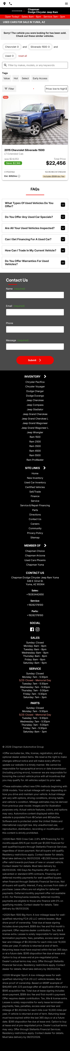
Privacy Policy (35, 532)
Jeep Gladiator (35, 409)
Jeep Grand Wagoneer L (35, 427)
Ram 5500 (35, 455)
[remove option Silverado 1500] (40, 47)
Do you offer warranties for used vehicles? (35, 262)
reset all (22, 55)
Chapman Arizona (35, 555)
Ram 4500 (35, 450)
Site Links (32, 468)
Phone (9, 323)
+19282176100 (35, 604)
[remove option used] (9, 56)
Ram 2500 (35, 441)
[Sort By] (56, 88)
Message (17, 340)
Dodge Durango (35, 395)
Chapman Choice (35, 550)
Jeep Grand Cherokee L (35, 418)
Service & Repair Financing (35, 505)
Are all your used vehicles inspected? (35, 228)
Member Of (32, 545)
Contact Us (35, 519)
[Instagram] (37, 629)
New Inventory (35, 477)
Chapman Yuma (35, 564)
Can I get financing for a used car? (35, 239)
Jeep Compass (35, 404)
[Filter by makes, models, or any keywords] (35, 65)
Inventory (32, 376)
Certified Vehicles (35, 487)
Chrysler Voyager (35, 386)
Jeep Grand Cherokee (35, 414)
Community (35, 528)
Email (15, 305)
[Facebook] (32, 629)
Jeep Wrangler (35, 432)
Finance (35, 496)
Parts (35, 510)
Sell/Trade (35, 491)
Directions (35, 514)
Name (15, 288)
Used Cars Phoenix (35, 560)
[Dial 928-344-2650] (10, 3)
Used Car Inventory (35, 482)
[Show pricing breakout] (12, 176)
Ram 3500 (35, 446)
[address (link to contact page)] (4, 3)
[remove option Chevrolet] (12, 47)
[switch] (66, 3)
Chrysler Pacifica (35, 381)
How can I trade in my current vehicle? (35, 250)
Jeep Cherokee (35, 400)
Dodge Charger (35, 391)
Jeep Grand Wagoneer (35, 423)
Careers (35, 523)
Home (35, 473)
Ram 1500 (35, 436)
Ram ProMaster (35, 459)
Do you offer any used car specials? (35, 217)
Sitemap (35, 537)
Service (35, 500)
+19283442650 (35, 594)
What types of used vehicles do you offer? (35, 204)
